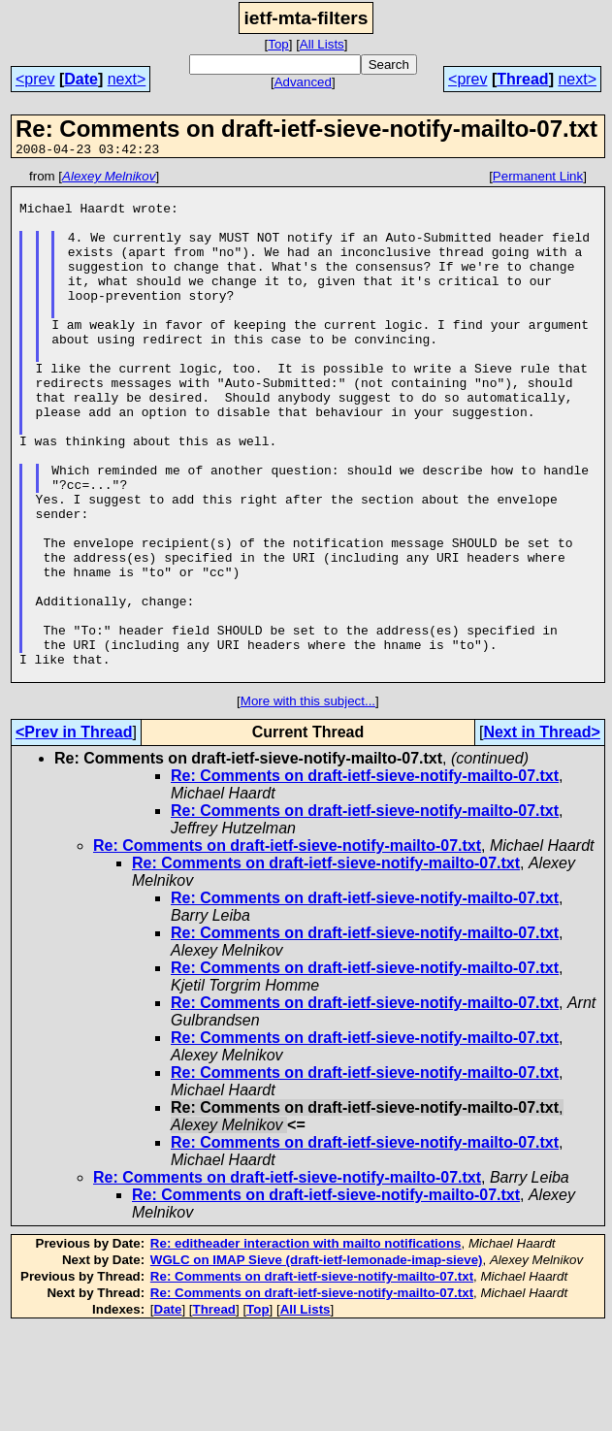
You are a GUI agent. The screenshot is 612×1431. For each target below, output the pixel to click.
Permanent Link (538, 179)
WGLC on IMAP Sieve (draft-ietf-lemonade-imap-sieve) (316, 1361)
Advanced (303, 82)
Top (278, 44)
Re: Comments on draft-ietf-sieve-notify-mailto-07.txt (365, 877)
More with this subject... (308, 803)
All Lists (322, 44)
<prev (35, 79)
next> (127, 79)
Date (81, 79)
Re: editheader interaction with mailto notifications (306, 1345)
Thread (522, 79)
